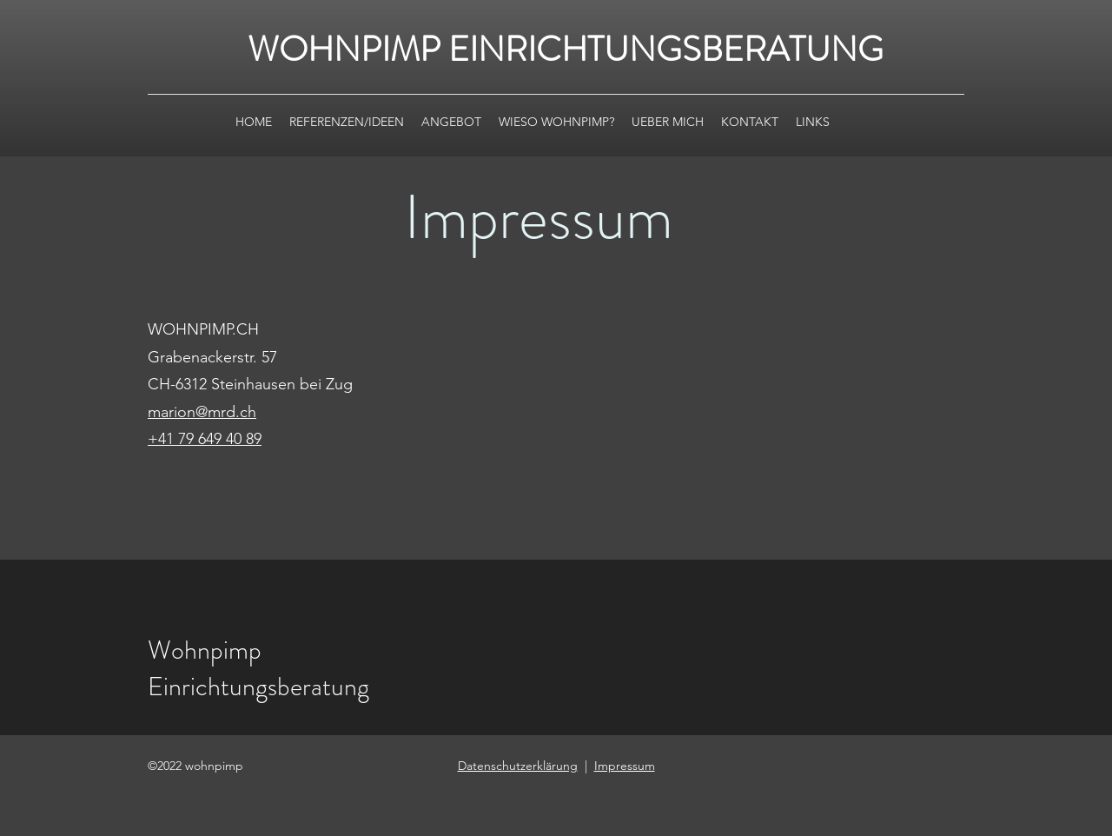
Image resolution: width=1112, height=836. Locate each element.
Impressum (624, 765)
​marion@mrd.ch (202, 411)
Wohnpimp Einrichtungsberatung (258, 668)
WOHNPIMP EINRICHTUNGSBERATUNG (566, 49)
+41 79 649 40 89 (204, 438)
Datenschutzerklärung (518, 765)
